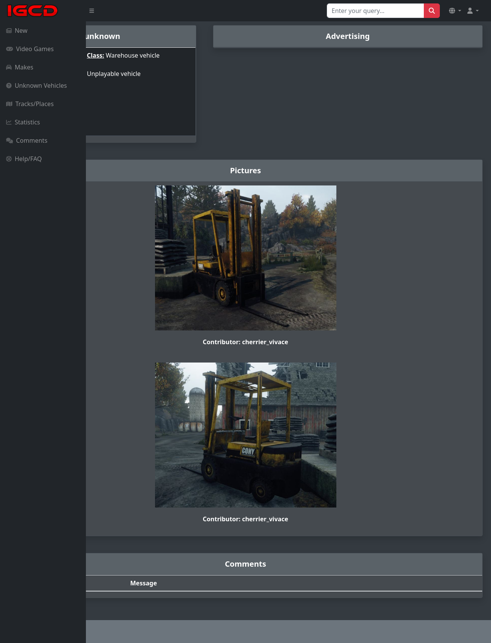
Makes (19, 67)
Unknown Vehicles (36, 85)
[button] (455, 10)
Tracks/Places (30, 104)
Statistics (23, 122)
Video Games (30, 49)
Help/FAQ (24, 159)
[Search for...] (375, 10)
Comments (26, 140)
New (16, 30)
